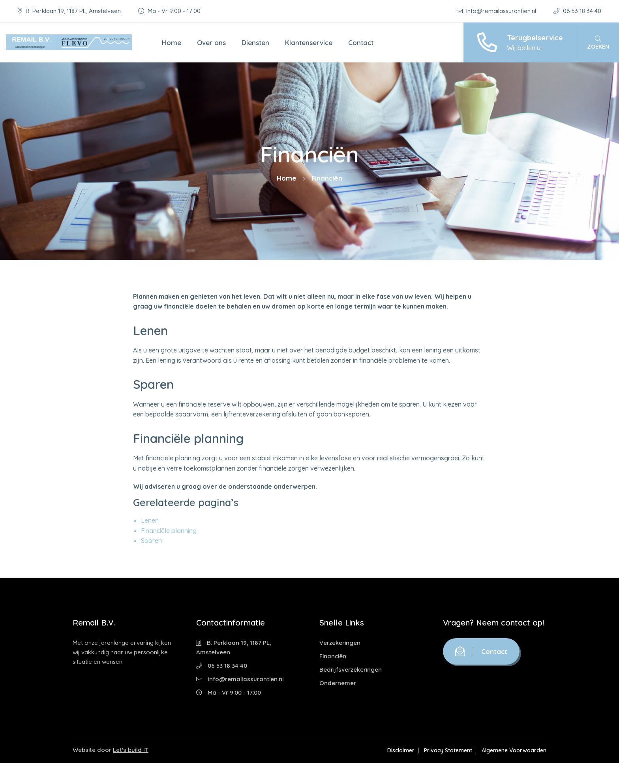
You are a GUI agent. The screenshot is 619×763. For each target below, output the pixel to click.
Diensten (255, 42)
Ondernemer (337, 683)
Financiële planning (169, 531)
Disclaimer (401, 750)
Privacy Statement (448, 750)
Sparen (151, 540)
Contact (360, 42)
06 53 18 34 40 (577, 11)
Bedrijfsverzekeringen (350, 669)
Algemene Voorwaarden (514, 750)
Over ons (211, 42)
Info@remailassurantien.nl (497, 11)
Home (171, 42)
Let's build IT (130, 750)
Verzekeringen (339, 642)
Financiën (332, 656)
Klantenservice (308, 42)
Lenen (150, 520)
